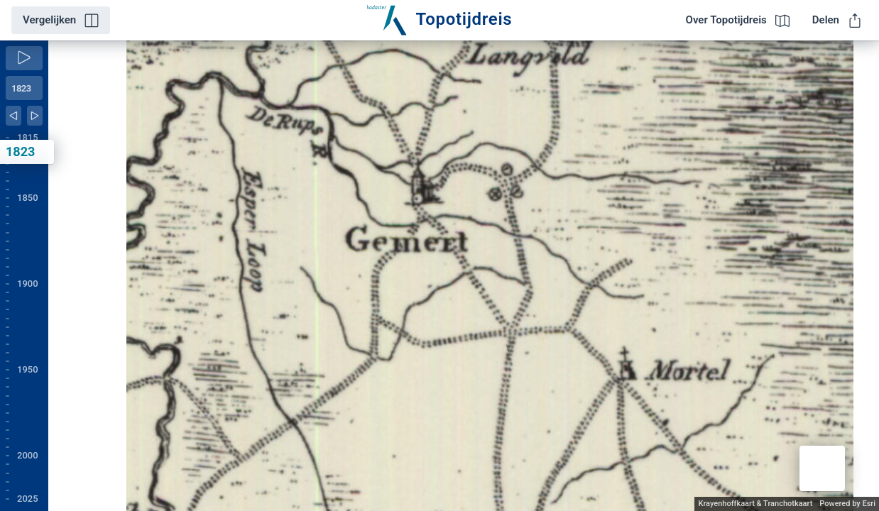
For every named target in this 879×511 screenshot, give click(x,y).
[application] (463, 275)
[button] (822, 468)
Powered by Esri (847, 503)
